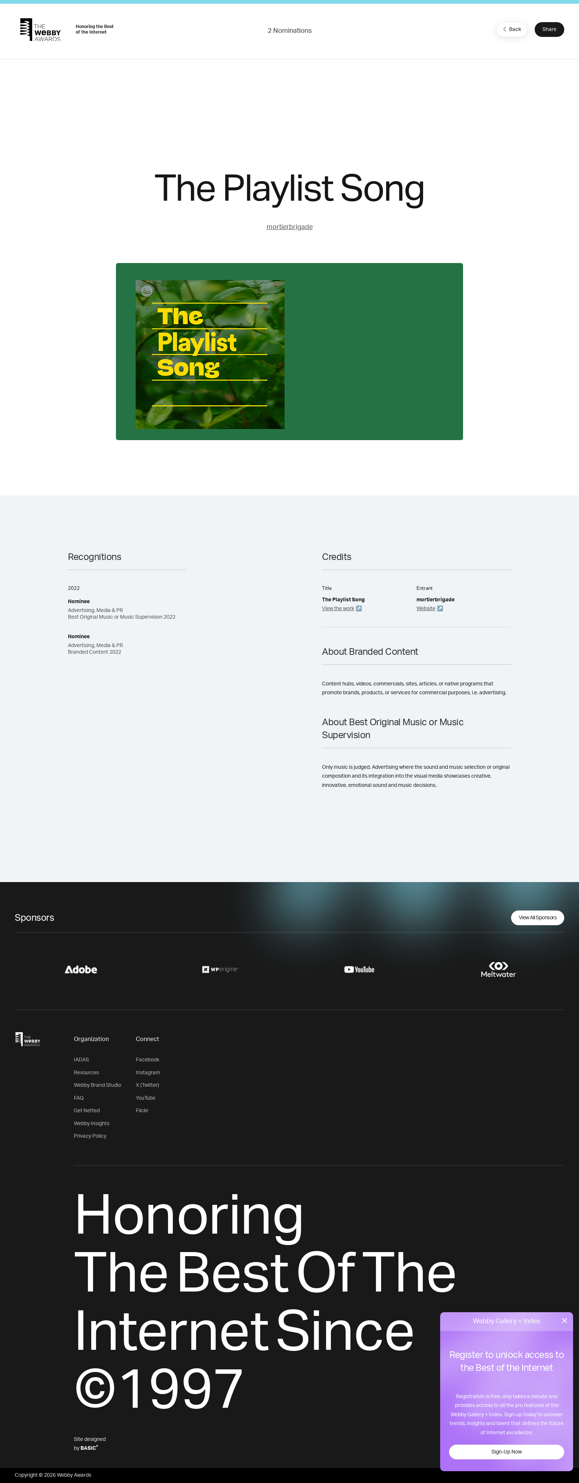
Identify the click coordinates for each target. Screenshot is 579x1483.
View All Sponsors (538, 917)
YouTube (145, 1098)
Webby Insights (91, 1123)
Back (511, 29)
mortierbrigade (290, 227)
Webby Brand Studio (97, 1085)
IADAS (81, 1059)
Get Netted (87, 1110)
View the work (338, 608)
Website (426, 608)
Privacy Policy (90, 1136)
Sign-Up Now (506, 1452)
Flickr (142, 1110)
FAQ (79, 1098)
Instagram (148, 1072)
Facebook (147, 1059)
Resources (86, 1072)
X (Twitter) (147, 1085)
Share (549, 29)
